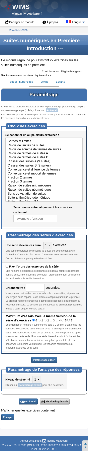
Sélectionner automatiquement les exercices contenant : (42, 209)
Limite (60, 81)
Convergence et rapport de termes (44, 173)
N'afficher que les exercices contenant (28, 410)
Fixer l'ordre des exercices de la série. (34, 266)
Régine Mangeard (57, 440)
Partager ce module (21, 22)
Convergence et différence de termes (44, 169)
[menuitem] (50, 22)
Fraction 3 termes (44, 181)
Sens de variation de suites (44, 194)
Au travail (51, 110)
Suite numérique (21, 81)
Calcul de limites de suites (44, 145)
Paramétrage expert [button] (44, 359)
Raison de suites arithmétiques (44, 185)
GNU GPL (34, 444)
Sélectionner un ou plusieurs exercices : (32, 134)
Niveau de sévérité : (18, 379)
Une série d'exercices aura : (24, 245)
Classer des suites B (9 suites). (44, 166)
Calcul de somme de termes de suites (44, 149)
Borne (44, 81)
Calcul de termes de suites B (44, 157)
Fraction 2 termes (44, 177)
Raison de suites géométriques (44, 190)
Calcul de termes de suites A (44, 153)
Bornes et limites (44, 141)
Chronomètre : (15, 287)
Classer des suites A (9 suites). (44, 161)
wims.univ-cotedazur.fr (27, 13)
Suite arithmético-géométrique (44, 198)
